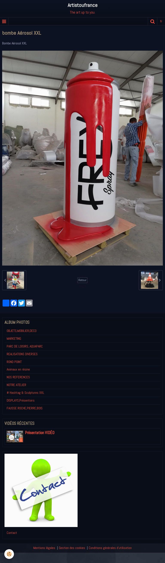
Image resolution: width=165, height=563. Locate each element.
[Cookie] (9, 554)
